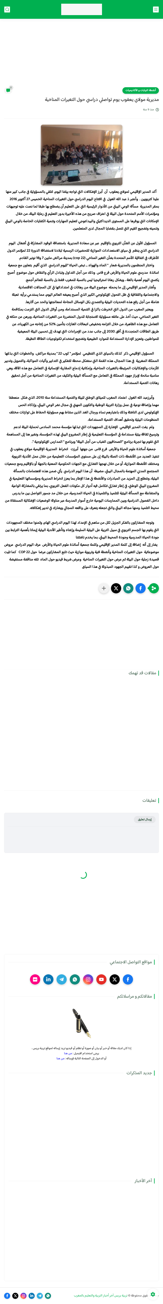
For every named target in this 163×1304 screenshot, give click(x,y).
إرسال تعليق (145, 819)
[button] (140, 588)
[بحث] (7, 9)
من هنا (68, 1053)
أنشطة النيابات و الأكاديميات (140, 90)
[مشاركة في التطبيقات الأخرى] (104, 588)
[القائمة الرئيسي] (156, 9)
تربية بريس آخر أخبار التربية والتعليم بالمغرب (101, 1295)
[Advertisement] (81, 55)
